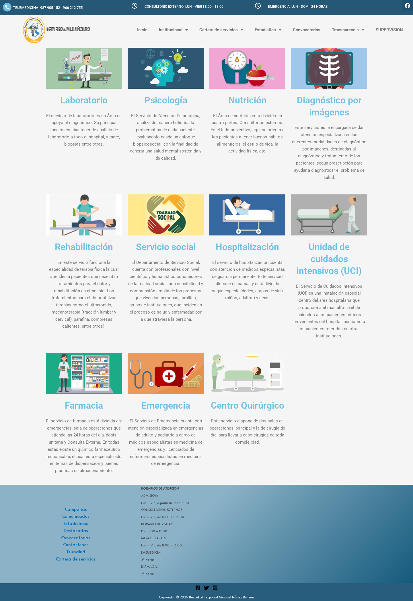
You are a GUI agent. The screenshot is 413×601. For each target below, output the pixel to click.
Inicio (142, 29)
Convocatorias (306, 29)
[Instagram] (215, 587)
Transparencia (348, 30)
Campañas (76, 509)
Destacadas (76, 530)
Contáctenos (76, 544)
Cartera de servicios (221, 30)
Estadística (268, 30)
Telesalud (75, 551)
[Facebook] (197, 587)
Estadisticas (76, 523)
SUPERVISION (389, 29)
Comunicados (75, 516)
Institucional (173, 30)
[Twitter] (206, 587)
